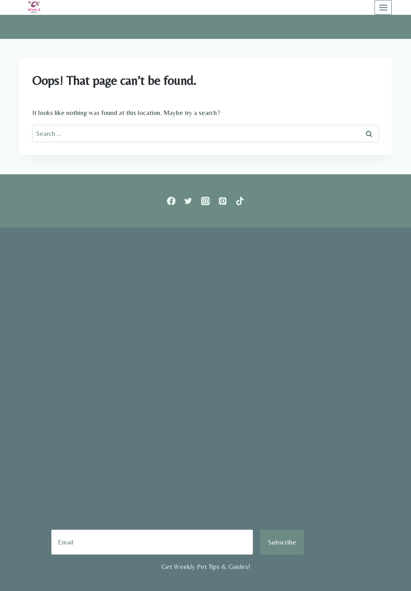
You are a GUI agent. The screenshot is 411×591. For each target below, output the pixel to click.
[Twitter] (188, 201)
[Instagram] (205, 201)
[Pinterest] (222, 201)
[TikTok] (239, 201)
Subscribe (282, 542)
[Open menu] (383, 7)
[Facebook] (171, 201)
